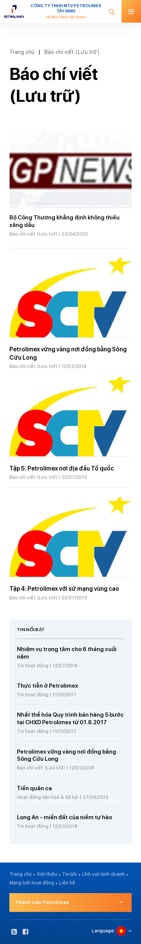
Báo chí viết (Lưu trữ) (72, 52)
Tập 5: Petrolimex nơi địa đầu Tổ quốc (61, 468)
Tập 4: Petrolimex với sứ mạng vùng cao (64, 588)
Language (103, 930)
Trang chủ (22, 52)
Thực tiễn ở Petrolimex (47, 685)
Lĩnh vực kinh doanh (103, 874)
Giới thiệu (46, 874)
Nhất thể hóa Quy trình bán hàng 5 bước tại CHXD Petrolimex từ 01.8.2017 (70, 718)
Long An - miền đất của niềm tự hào (64, 817)
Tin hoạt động (33, 665)
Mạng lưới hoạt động (31, 883)
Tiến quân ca (34, 788)
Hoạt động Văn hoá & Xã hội (48, 797)
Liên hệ (67, 883)
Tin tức (69, 874)
